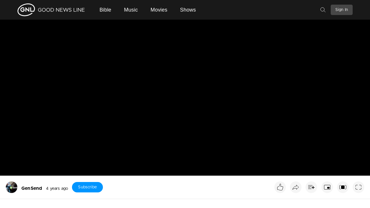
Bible (105, 10)
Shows (188, 10)
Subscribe (87, 187)
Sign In (341, 10)
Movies (159, 10)
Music (131, 10)
